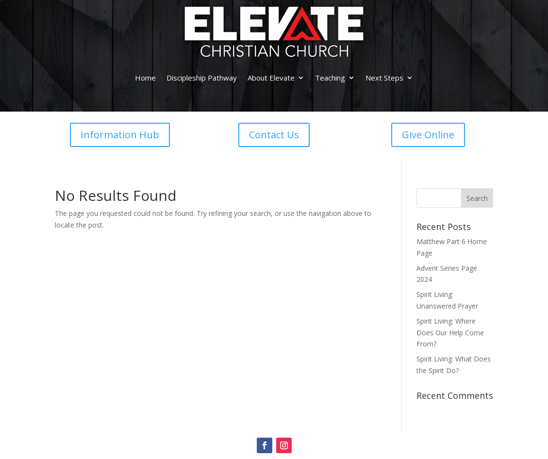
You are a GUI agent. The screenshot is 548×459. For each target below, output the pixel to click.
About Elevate (271, 77)
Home (145, 77)
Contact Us (274, 134)
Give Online (428, 134)
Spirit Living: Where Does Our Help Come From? (450, 332)
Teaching (330, 77)
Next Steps (384, 77)
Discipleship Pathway (201, 77)
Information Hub (120, 134)
